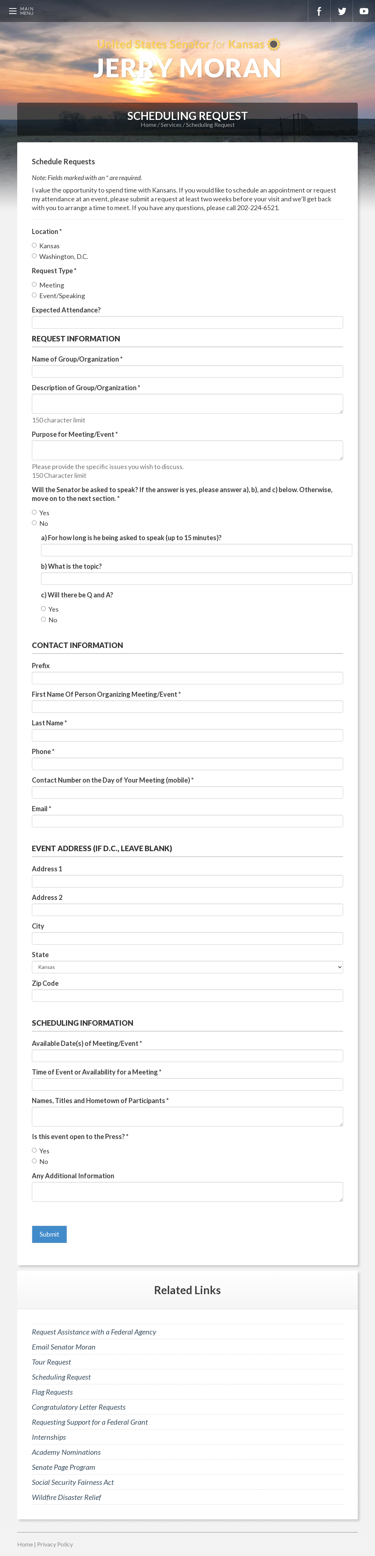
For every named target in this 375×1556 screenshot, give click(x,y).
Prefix (41, 666)
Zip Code (45, 983)
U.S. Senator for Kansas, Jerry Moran (187, 58)
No (43, 523)
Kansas (49, 246)
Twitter (342, 11)
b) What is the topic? (71, 566)
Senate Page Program (63, 1466)
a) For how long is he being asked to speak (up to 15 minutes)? (131, 538)
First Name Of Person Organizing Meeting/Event (106, 694)
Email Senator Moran (64, 1346)
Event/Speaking (62, 296)
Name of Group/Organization (77, 359)
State (40, 955)
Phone (43, 751)
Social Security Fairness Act (73, 1482)
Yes (44, 513)
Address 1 (47, 869)
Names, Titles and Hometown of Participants (100, 1100)
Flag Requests (52, 1391)
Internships (49, 1436)
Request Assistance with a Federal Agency (94, 1331)
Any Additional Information (73, 1176)
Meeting (51, 285)
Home (148, 124)
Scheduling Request (210, 124)
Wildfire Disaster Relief (66, 1497)
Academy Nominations (66, 1451)
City (38, 926)
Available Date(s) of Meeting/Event (87, 1043)
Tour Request (51, 1361)
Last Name (49, 723)
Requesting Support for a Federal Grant (90, 1421)
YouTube (364, 11)
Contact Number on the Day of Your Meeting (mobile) (113, 780)
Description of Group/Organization (86, 388)
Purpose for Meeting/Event (75, 434)
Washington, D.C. (63, 256)
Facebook (319, 11)
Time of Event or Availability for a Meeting (96, 1072)
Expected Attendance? (66, 310)
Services (171, 124)
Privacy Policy (55, 1544)
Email (41, 809)
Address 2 (47, 897)
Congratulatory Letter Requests (79, 1406)
